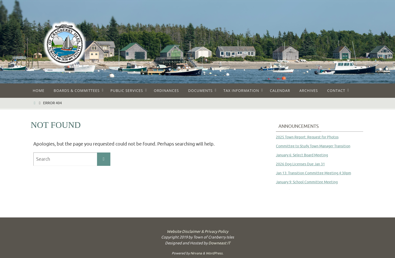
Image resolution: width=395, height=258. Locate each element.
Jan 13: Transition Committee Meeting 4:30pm (313, 173)
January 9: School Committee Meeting (307, 182)
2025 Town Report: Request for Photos (307, 137)
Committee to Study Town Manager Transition (313, 146)
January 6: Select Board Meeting (302, 155)
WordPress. (214, 253)
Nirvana (196, 253)
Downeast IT (219, 243)
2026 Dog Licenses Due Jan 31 (300, 164)
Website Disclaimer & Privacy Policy (197, 231)
